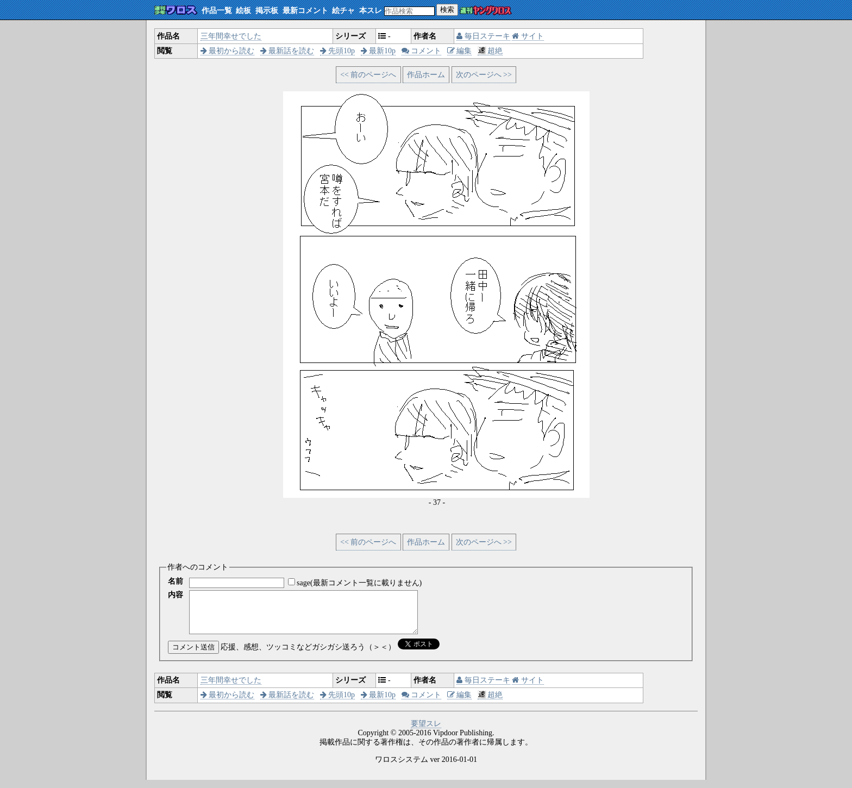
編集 (459, 51)
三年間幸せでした (231, 36)
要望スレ (426, 732)
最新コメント (305, 11)
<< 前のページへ (368, 75)
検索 (447, 9)
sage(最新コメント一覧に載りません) (359, 583)
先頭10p (337, 51)
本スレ (370, 11)
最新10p (378, 51)
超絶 (490, 51)
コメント (422, 51)
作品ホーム (426, 75)
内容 (175, 595)
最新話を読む (287, 51)
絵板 (243, 11)
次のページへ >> (484, 75)
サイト (528, 36)
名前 (175, 581)
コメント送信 (193, 655)
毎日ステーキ (483, 36)
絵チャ (343, 11)
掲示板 (266, 11)
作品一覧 (217, 11)
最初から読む (228, 51)
